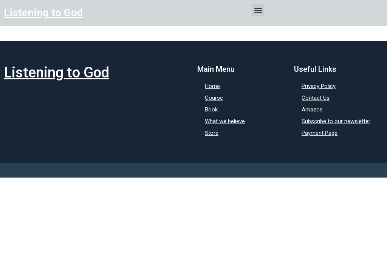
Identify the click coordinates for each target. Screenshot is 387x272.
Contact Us (316, 97)
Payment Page (319, 133)
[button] (258, 10)
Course (214, 97)
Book (211, 109)
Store (211, 133)
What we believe (225, 121)
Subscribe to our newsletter (336, 121)
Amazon (312, 109)
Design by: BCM (359, 170)
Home (212, 86)
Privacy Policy (319, 86)
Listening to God (43, 12)
